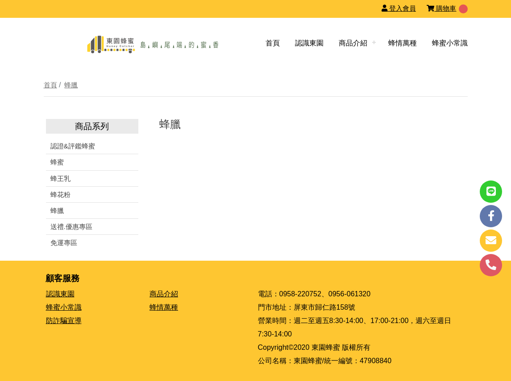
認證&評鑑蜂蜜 (72, 146)
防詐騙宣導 (64, 320)
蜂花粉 (60, 194)
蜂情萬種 (402, 43)
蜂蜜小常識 (450, 43)
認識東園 (309, 43)
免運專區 (63, 242)
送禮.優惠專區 (71, 226)
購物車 (441, 8)
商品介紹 (353, 43)
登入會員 (399, 8)
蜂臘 (71, 85)
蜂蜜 (57, 162)
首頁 (273, 43)
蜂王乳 (60, 178)
